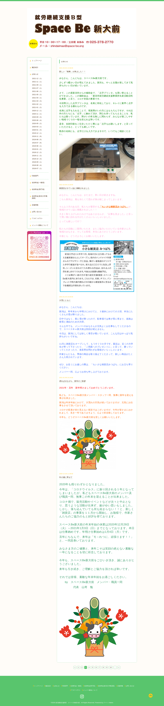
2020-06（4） (37, 120)
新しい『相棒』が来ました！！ (72, 72)
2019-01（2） (37, 149)
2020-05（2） (37, 123)
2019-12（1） (37, 133)
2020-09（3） (37, 117)
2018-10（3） (37, 159)
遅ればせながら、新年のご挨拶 (72, 381)
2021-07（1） (37, 88)
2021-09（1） (37, 85)
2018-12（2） (37, 152)
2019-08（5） (37, 139)
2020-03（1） (37, 127)
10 (111, 667)
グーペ (105, 702)
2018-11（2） (37, 156)
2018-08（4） (37, 165)
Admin (111, 702)
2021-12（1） (37, 78)
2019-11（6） (37, 136)
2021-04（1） (37, 98)
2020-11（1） (37, 114)
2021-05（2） (37, 94)
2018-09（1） (37, 162)
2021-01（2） (37, 107)
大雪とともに (65, 300)
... (115, 667)
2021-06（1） (37, 91)
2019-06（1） (37, 146)
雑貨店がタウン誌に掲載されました (74, 188)
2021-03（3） (37, 101)
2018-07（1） (37, 168)
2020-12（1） (37, 111)
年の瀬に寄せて (66, 477)
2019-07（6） (37, 143)
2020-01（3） (37, 130)
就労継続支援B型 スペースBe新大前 (68, 702)
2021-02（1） (37, 104)
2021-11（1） (37, 82)
